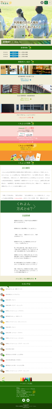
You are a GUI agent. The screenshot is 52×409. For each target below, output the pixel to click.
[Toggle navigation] (50, 2)
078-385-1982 (22, 395)
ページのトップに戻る (26, 383)
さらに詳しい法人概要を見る (25, 278)
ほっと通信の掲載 (23, 52)
